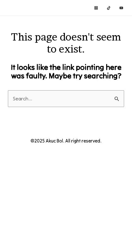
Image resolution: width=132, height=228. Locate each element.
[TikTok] (108, 7)
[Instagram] (96, 7)
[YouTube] (121, 7)
